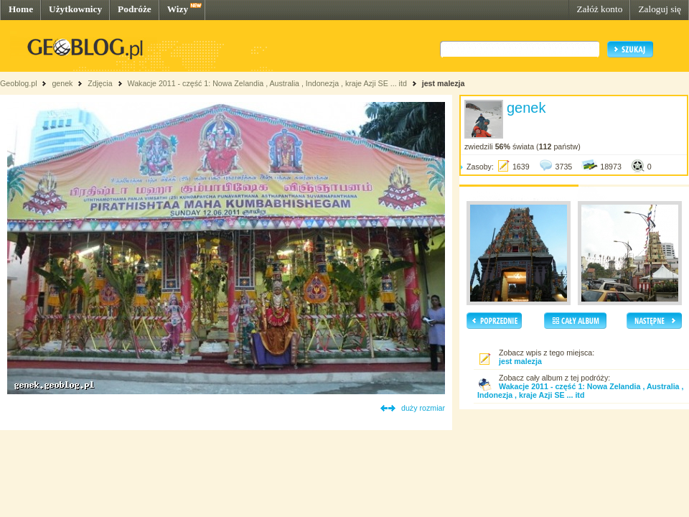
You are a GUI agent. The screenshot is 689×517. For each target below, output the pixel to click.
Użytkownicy (75, 9)
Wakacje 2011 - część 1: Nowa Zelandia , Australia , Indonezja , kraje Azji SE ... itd (266, 83)
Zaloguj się (659, 9)
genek (62, 83)
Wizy (177, 9)
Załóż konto (599, 9)
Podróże (134, 9)
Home (21, 9)
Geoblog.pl (18, 83)
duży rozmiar (423, 408)
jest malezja (443, 83)
